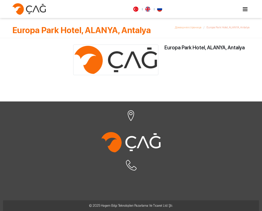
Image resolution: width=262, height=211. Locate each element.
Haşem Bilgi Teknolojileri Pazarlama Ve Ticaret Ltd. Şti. (137, 205)
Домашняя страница (188, 27)
